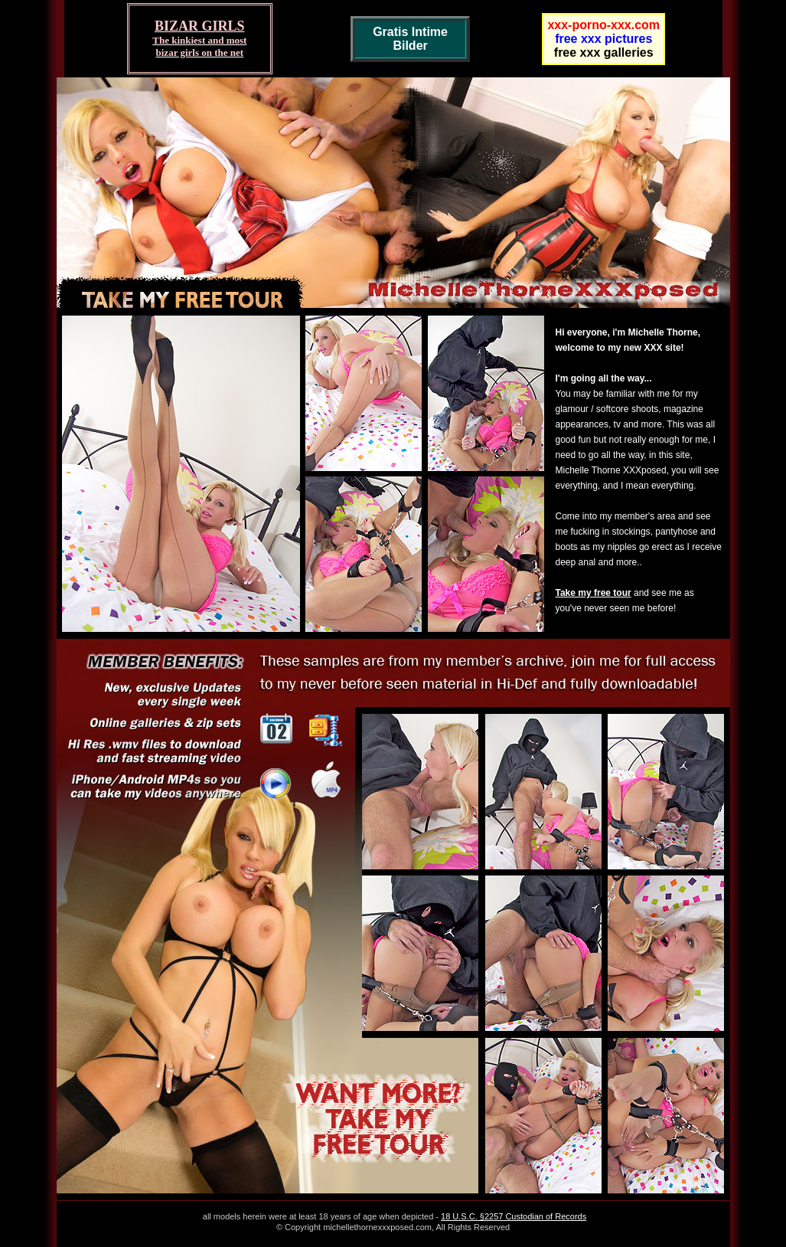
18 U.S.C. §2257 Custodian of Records (513, 1216)
